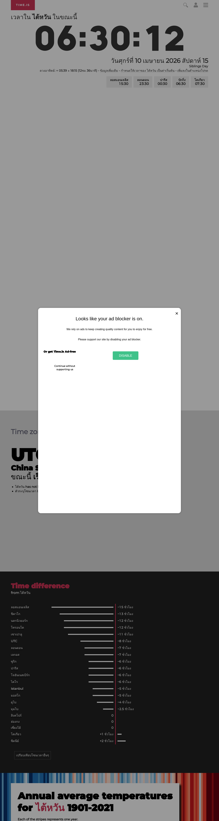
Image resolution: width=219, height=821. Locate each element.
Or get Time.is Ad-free (60, 351)
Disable (125, 355)
